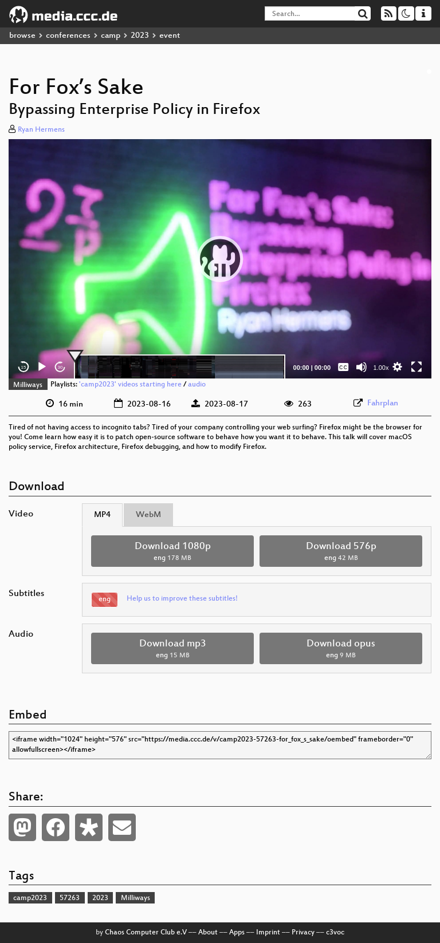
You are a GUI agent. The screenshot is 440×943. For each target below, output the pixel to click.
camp (110, 36)
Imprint (268, 933)
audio (197, 385)
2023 (140, 36)
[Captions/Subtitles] (343, 367)
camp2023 (30, 898)
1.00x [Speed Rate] (381, 367)
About (208, 933)
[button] (220, 258)
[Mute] (361, 367)
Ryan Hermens (41, 130)
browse (22, 36)
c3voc (335, 933)
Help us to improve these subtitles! (182, 599)
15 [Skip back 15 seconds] (23, 367)
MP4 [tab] (102, 515)
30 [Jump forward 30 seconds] (60, 367)
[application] (220, 259)
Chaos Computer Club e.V (146, 933)
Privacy (303, 933)
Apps (237, 933)
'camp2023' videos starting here (130, 385)
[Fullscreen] (416, 367)
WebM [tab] (148, 515)
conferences (68, 36)
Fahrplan (382, 403)
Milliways (27, 385)
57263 (70, 898)
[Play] (42, 367)
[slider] (179, 367)
